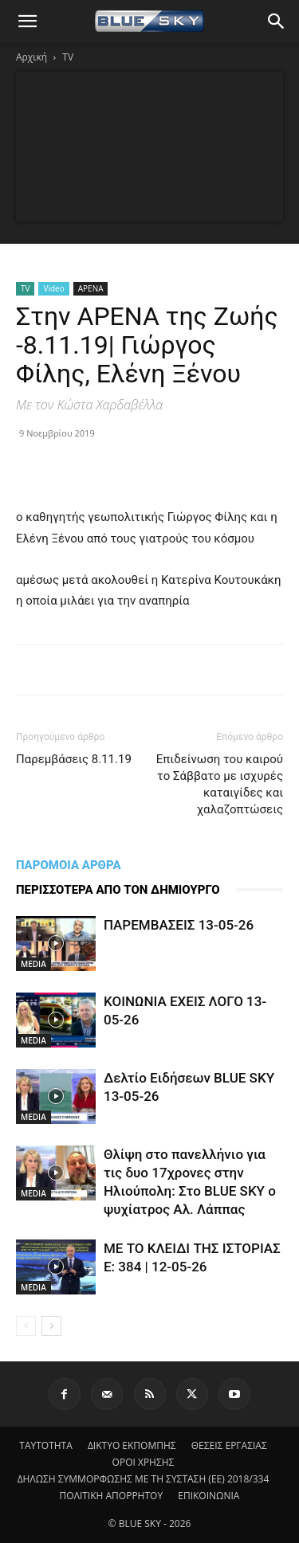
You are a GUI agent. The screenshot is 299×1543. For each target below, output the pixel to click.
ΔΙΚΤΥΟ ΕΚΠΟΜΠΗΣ (132, 1445)
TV (67, 57)
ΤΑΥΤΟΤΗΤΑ (46, 1445)
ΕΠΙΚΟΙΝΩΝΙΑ (208, 1495)
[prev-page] (26, 1326)
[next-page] (51, 1326)
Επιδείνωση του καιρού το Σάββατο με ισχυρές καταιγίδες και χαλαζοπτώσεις (219, 784)
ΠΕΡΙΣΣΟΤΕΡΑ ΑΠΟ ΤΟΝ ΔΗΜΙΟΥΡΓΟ (118, 890)
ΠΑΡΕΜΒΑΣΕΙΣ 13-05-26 (179, 925)
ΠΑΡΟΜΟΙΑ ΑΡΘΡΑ (68, 865)
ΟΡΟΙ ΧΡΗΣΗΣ (143, 1462)
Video (53, 288)
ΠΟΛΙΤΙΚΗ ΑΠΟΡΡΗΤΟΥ (111, 1495)
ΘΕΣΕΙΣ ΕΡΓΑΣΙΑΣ (229, 1445)
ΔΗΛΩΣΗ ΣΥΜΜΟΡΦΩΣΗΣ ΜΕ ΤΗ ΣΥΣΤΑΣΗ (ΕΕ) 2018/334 (143, 1479)
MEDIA (33, 963)
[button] (27, 21)
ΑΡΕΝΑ (91, 288)
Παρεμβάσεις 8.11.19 (74, 759)
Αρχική (31, 57)
